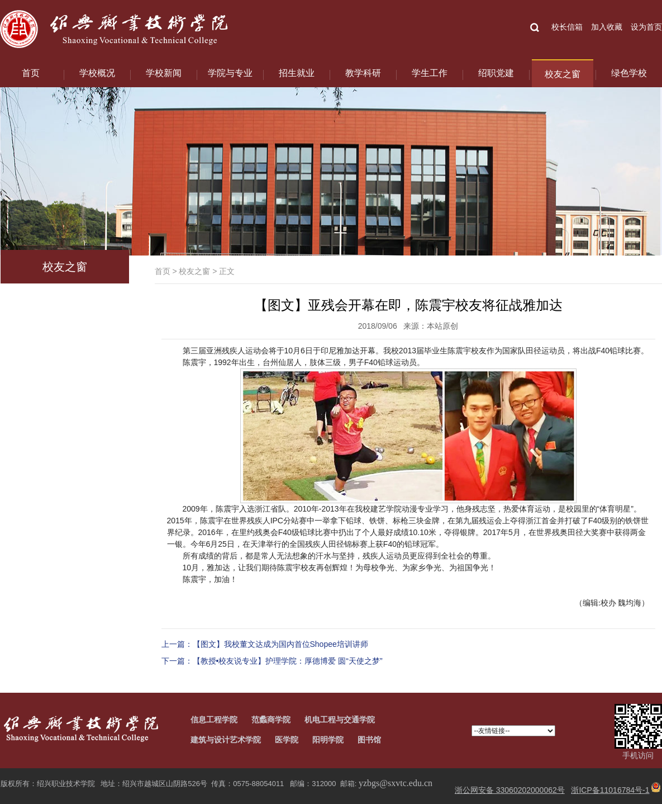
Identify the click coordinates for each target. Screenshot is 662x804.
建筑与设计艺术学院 (225, 739)
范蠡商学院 (270, 719)
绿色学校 (629, 73)
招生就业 (297, 73)
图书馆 (369, 739)
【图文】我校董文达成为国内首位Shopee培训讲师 (280, 644)
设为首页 (646, 26)
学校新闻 (164, 73)
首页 (31, 73)
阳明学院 (328, 739)
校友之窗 (562, 74)
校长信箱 (567, 26)
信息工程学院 (213, 719)
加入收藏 (606, 26)
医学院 (286, 739)
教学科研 (363, 73)
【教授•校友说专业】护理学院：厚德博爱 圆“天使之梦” (288, 660)
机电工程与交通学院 (339, 719)
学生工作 (429, 73)
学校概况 (97, 73)
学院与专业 (230, 73)
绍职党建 (496, 73)
